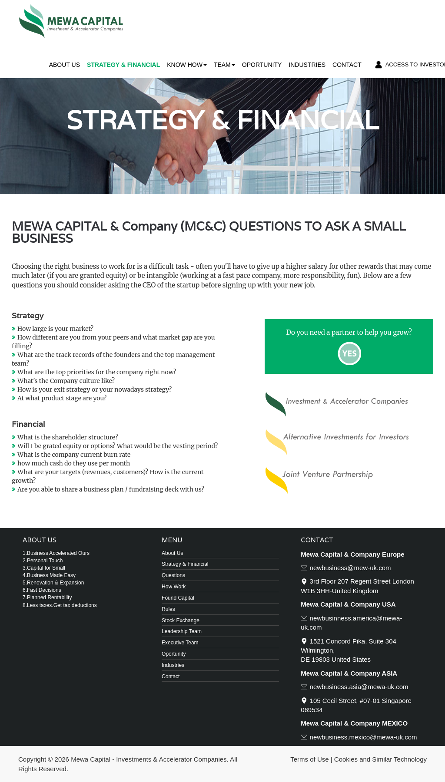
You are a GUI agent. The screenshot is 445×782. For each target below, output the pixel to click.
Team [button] (224, 64)
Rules (168, 609)
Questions (173, 575)
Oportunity (262, 64)
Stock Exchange (180, 620)
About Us (64, 64)
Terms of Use (309, 759)
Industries (307, 64)
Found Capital (178, 598)
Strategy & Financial (123, 64)
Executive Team (180, 643)
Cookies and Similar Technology (380, 759)
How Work (174, 587)
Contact (347, 64)
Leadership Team (182, 631)
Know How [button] (187, 64)
